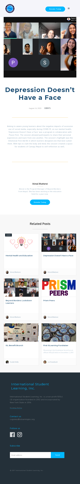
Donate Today (55, 9)
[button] (68, 8)
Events (48, 108)
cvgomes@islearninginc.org (22, 419)
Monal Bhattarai (40, 184)
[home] (9, 8)
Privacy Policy (16, 408)
